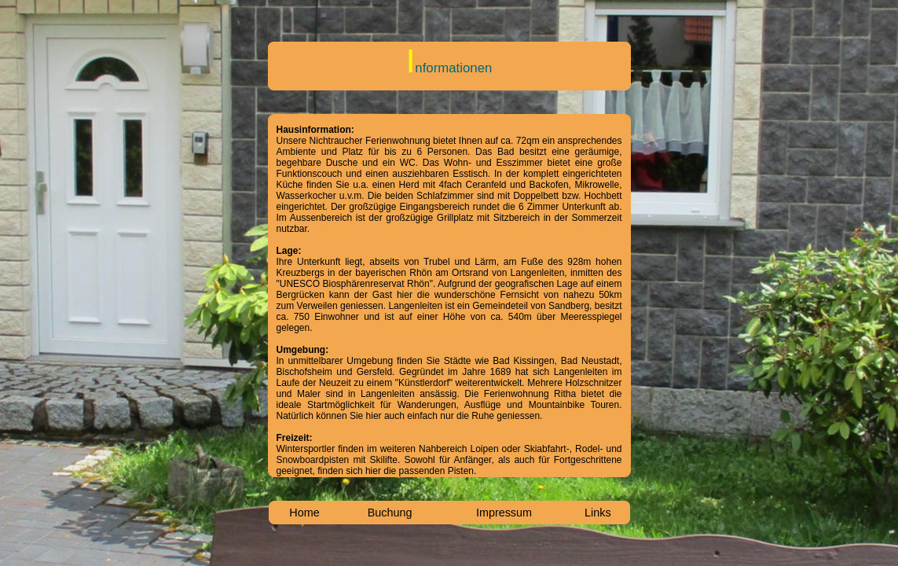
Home (304, 512)
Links (598, 512)
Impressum (504, 512)
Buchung (390, 512)
